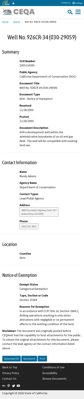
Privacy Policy (10, 373)
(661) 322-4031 (29, 226)
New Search (29, 358)
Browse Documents (54, 378)
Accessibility (49, 373)
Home (5, 21)
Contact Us (65, 3)
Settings (77, 3)
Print (42, 358)
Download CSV (11, 358)
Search (16, 21)
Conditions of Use (53, 367)
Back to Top (9, 367)
